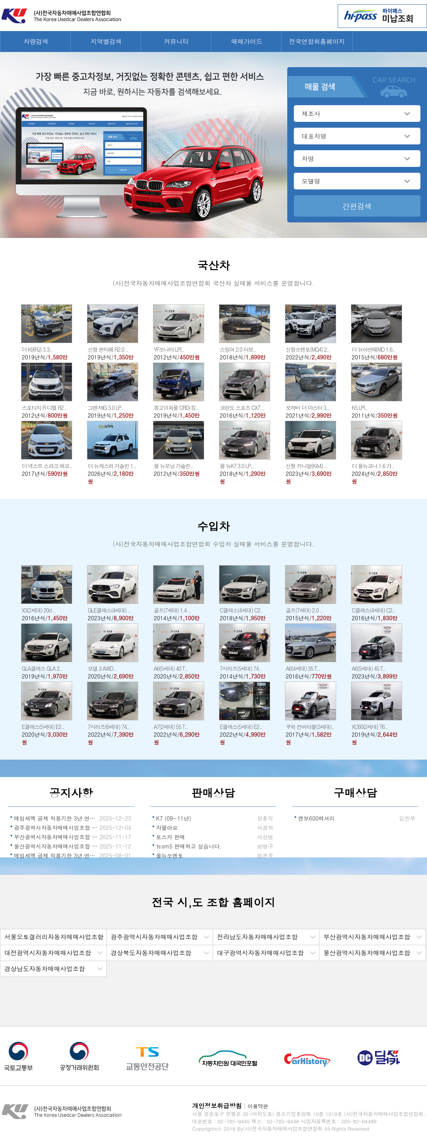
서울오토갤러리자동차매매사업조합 (54, 936)
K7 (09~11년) (173, 818)
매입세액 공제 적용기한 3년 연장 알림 (56, 855)
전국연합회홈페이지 (317, 41)
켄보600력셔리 (316, 818)
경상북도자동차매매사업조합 (151, 952)
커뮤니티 (176, 41)
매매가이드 (246, 41)
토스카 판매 (170, 837)
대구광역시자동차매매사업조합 (260, 952)
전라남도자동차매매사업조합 (257, 936)
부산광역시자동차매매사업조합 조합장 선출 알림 (56, 837)
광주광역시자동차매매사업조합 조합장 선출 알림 (56, 827)
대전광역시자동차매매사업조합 (47, 952)
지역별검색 (106, 41)
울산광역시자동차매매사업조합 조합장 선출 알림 (56, 846)
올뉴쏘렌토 (169, 855)
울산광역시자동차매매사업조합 (366, 952)
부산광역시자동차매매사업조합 (366, 936)
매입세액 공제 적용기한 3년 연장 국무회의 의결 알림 (56, 818)
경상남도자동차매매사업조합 (44, 968)
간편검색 (357, 206)
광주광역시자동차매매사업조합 (154, 936)
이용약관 (258, 1106)
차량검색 (36, 41)
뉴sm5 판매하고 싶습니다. (189, 846)
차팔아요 (167, 827)
